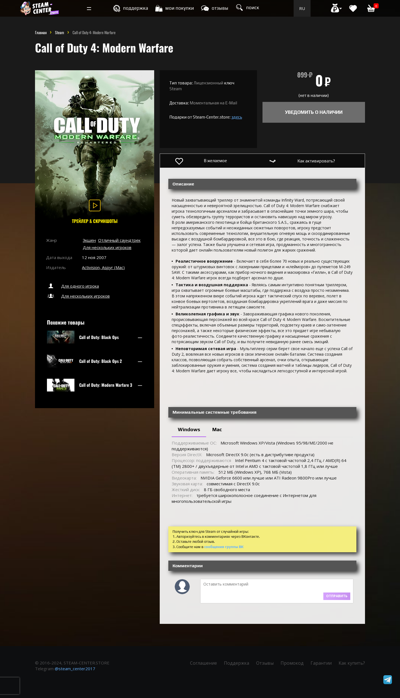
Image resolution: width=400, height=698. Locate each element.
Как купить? (352, 663)
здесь (236, 117)
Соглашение (203, 663)
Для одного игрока (72, 286)
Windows (189, 429)
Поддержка (236, 663)
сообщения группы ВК (224, 547)
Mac (217, 429)
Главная (41, 32)
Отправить (337, 596)
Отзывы (265, 663)
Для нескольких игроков (107, 247)
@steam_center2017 (75, 668)
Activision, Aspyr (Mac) (103, 267)
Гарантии (321, 663)
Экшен (89, 240)
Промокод (292, 663)
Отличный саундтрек (119, 240)
